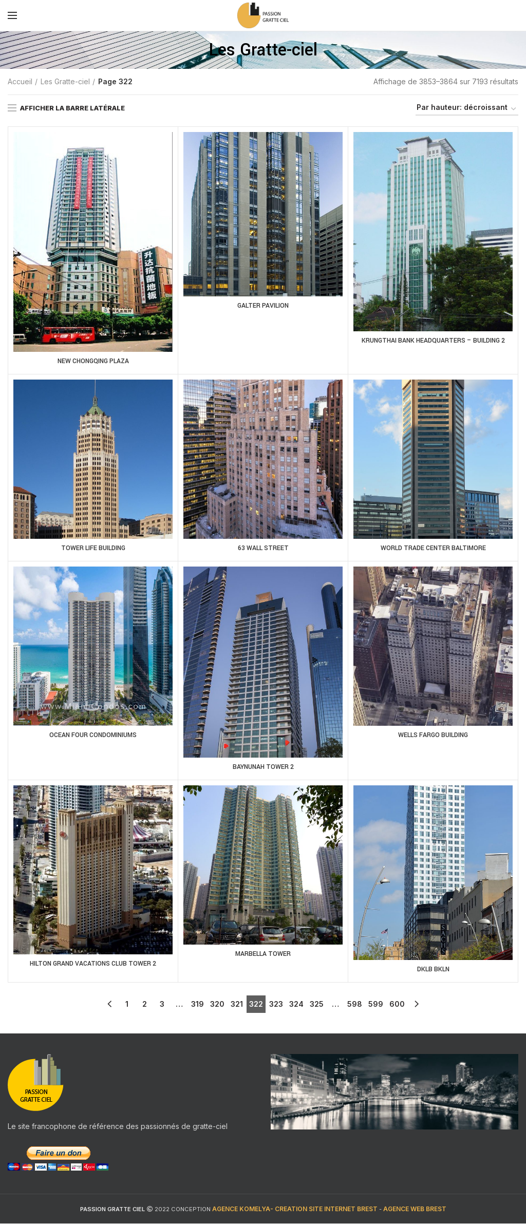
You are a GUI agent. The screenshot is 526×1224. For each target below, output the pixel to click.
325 (317, 1004)
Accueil (20, 81)
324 (296, 1004)
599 (375, 1004)
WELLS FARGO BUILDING (433, 736)
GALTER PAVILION (263, 306)
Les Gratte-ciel (65, 81)
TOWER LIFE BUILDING (93, 548)
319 (197, 1004)
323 (276, 1004)
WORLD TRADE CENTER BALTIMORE (433, 548)
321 (237, 1004)
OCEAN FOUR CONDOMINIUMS (93, 736)
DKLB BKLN (433, 970)
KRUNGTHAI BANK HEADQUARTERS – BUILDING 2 (433, 341)
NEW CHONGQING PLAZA (92, 361)
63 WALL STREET (263, 548)
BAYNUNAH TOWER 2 (263, 768)
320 (217, 1004)
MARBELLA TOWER (263, 954)
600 (397, 1004)
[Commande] (467, 109)
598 (354, 1004)
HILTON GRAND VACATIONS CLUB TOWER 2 (93, 964)
